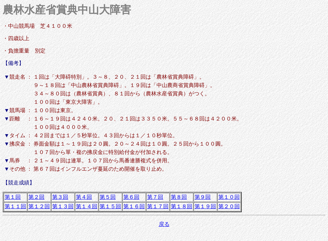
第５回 (108, 197)
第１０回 (229, 197)
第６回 (131, 197)
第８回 (179, 197)
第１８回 (181, 206)
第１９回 (205, 206)
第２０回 (229, 206)
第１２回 (39, 206)
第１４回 (86, 206)
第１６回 (134, 206)
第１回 (13, 197)
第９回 (203, 197)
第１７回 (158, 206)
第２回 (36, 197)
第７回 (155, 197)
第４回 (84, 197)
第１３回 (63, 206)
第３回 (60, 197)
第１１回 (15, 206)
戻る (164, 224)
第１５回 (110, 206)
